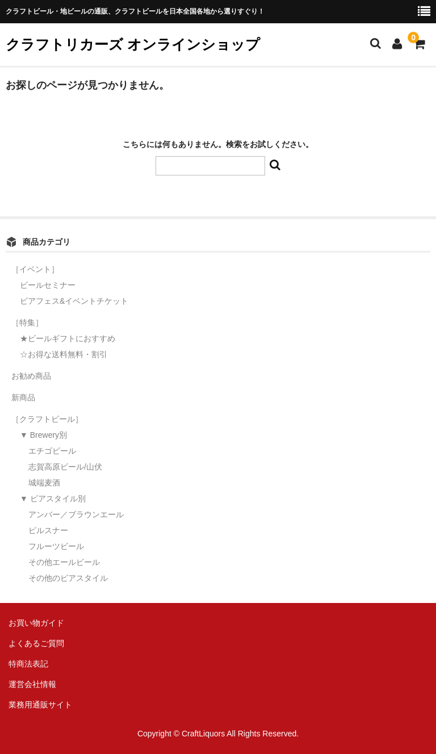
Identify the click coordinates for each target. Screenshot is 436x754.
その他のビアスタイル (68, 578)
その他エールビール (64, 562)
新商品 (23, 397)
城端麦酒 (44, 482)
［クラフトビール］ (47, 419)
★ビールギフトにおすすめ (67, 338)
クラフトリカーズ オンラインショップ (133, 44)
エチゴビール (52, 450)
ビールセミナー (48, 285)
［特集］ (27, 322)
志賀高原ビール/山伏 (65, 466)
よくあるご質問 (36, 643)
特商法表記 (28, 663)
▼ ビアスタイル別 (53, 498)
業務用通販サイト (40, 704)
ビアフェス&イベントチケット (74, 300)
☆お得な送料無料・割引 (63, 354)
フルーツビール (56, 546)
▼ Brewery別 (43, 434)
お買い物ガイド (36, 622)
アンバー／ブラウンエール (76, 514)
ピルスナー (48, 530)
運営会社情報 (32, 684)
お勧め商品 (31, 375)
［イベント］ (35, 269)
